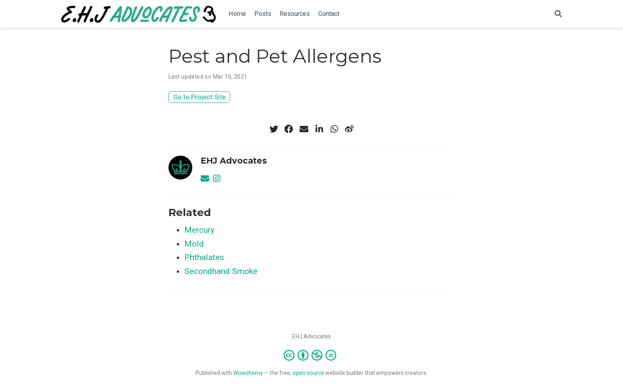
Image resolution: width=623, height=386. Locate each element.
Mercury (199, 230)
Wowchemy (248, 373)
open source (308, 373)
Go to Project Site (199, 97)
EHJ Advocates (234, 161)
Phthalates (204, 257)
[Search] (558, 14)
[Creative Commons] (311, 355)
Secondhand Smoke (220, 271)
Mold (194, 244)
